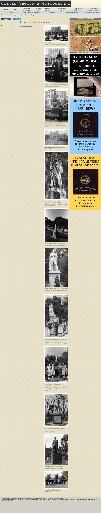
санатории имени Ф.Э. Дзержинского (54, 468)
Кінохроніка (51, 12)
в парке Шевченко (56, 245)
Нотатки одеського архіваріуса (31, 12)
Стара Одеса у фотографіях (85, 19)
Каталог (11, 12)
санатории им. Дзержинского (60, 44)
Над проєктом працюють (72, 12)
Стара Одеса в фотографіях (93, 9)
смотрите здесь (27, 26)
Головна (5, 9)
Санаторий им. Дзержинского (57, 147)
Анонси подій (38, 9)
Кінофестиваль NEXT (61, 9)
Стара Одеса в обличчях (78, 9)
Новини (15, 9)
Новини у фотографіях (27, 9)
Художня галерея (48, 9)
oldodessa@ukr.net (58, 498)
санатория (47, 340)
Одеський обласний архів (91, 12)
